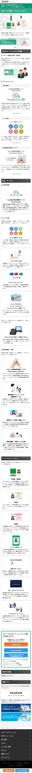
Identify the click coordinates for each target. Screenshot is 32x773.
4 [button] (18, 47)
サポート (4, 750)
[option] (16, 42)
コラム (3, 743)
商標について (5, 754)
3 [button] (16, 47)
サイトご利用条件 (18, 763)
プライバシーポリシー (7, 763)
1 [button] (13, 47)
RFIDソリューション (7, 736)
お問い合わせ (27, 763)
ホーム (2, 14)
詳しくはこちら (16, 113)
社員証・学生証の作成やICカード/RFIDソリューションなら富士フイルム (12, 6)
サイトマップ (5, 757)
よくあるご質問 (6, 747)
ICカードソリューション (8, 732)
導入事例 (4, 739)
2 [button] (15, 47)
